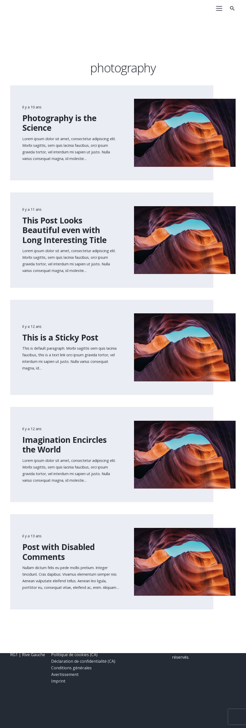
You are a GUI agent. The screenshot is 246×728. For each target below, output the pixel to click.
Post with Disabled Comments (58, 552)
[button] (219, 8)
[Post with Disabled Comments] (185, 531)
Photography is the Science (59, 122)
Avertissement (65, 674)
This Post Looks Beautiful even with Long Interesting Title (64, 230)
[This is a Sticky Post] (185, 317)
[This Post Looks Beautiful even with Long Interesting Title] (185, 209)
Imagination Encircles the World (64, 444)
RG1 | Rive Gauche (27, 654)
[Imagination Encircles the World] (185, 424)
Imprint (58, 681)
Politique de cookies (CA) (74, 654)
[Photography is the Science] (185, 102)
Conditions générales (71, 668)
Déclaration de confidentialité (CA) (83, 661)
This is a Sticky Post (60, 337)
